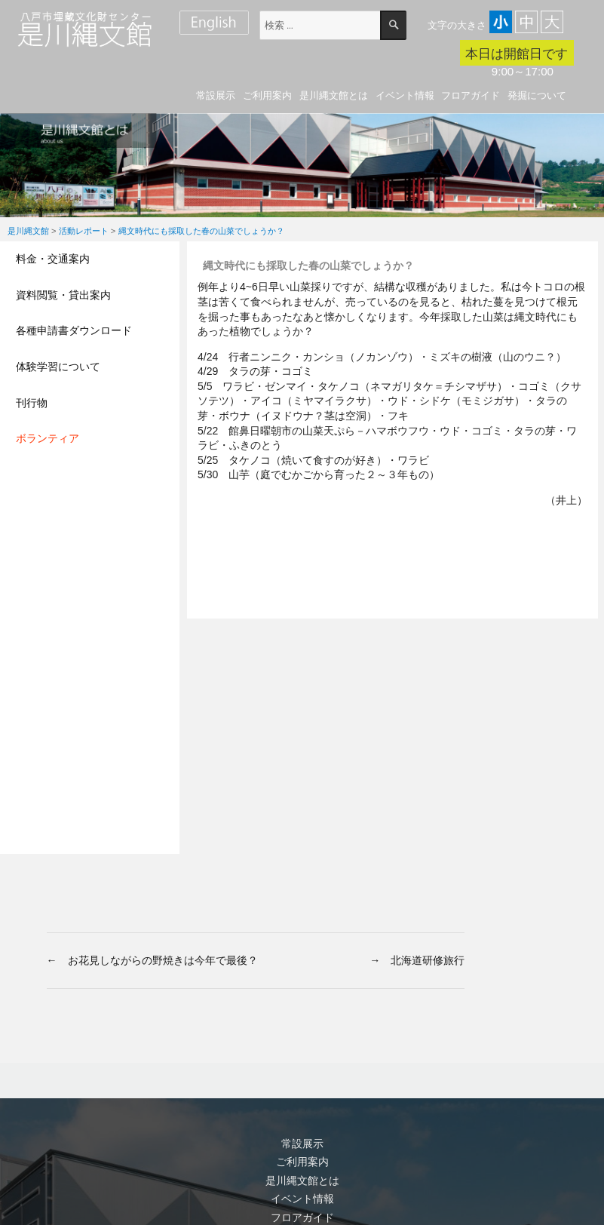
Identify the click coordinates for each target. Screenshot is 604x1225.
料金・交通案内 (53, 259)
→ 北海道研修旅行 (416, 960)
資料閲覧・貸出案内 (63, 295)
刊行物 (32, 403)
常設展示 (215, 95)
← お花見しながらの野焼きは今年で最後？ (152, 960)
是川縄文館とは (333, 95)
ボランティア (47, 438)
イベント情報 (405, 95)
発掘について (536, 95)
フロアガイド (470, 95)
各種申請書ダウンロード (74, 330)
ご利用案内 (267, 95)
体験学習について (58, 367)
